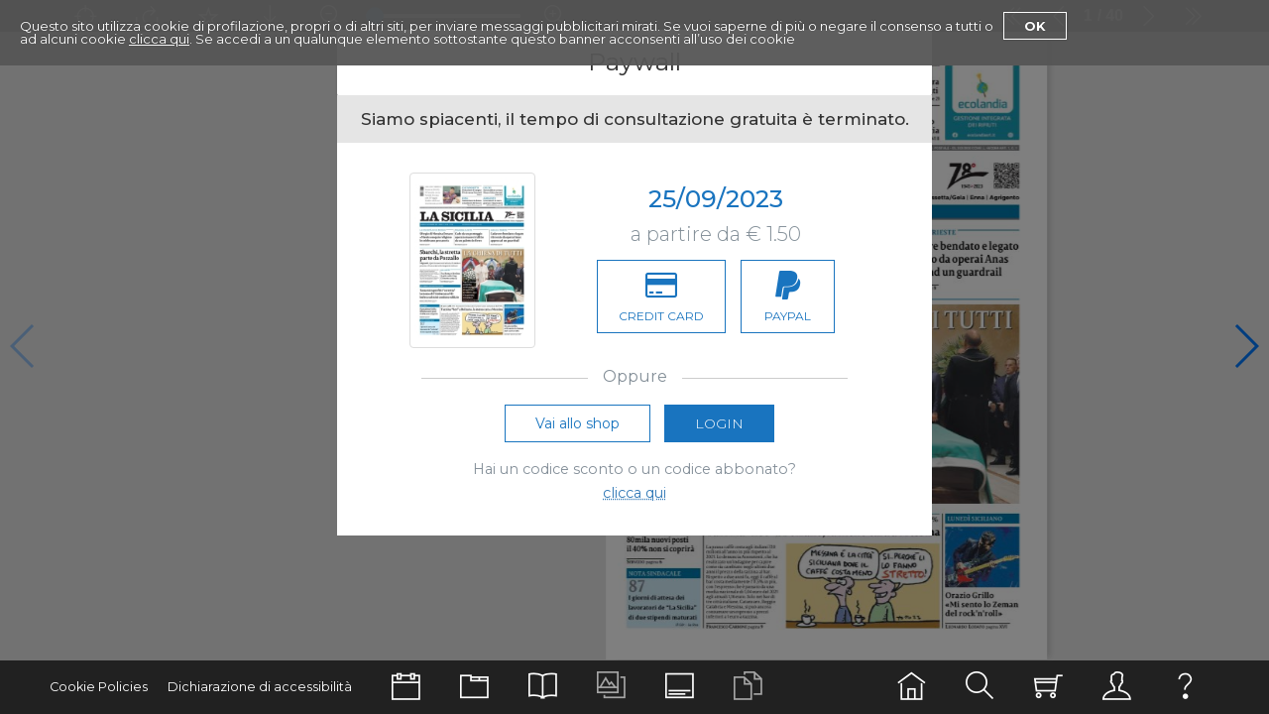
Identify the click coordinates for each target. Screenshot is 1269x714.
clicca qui (159, 39)
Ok (1035, 26)
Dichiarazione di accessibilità (260, 686)
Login (719, 427)
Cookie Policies (99, 686)
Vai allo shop (577, 427)
